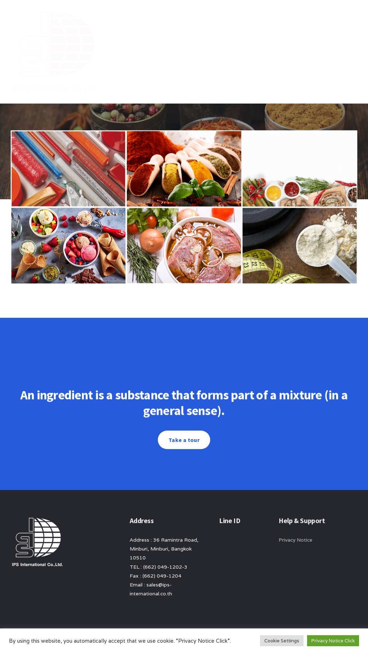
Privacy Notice (295, 540)
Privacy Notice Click (333, 641)
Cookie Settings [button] (281, 641)
